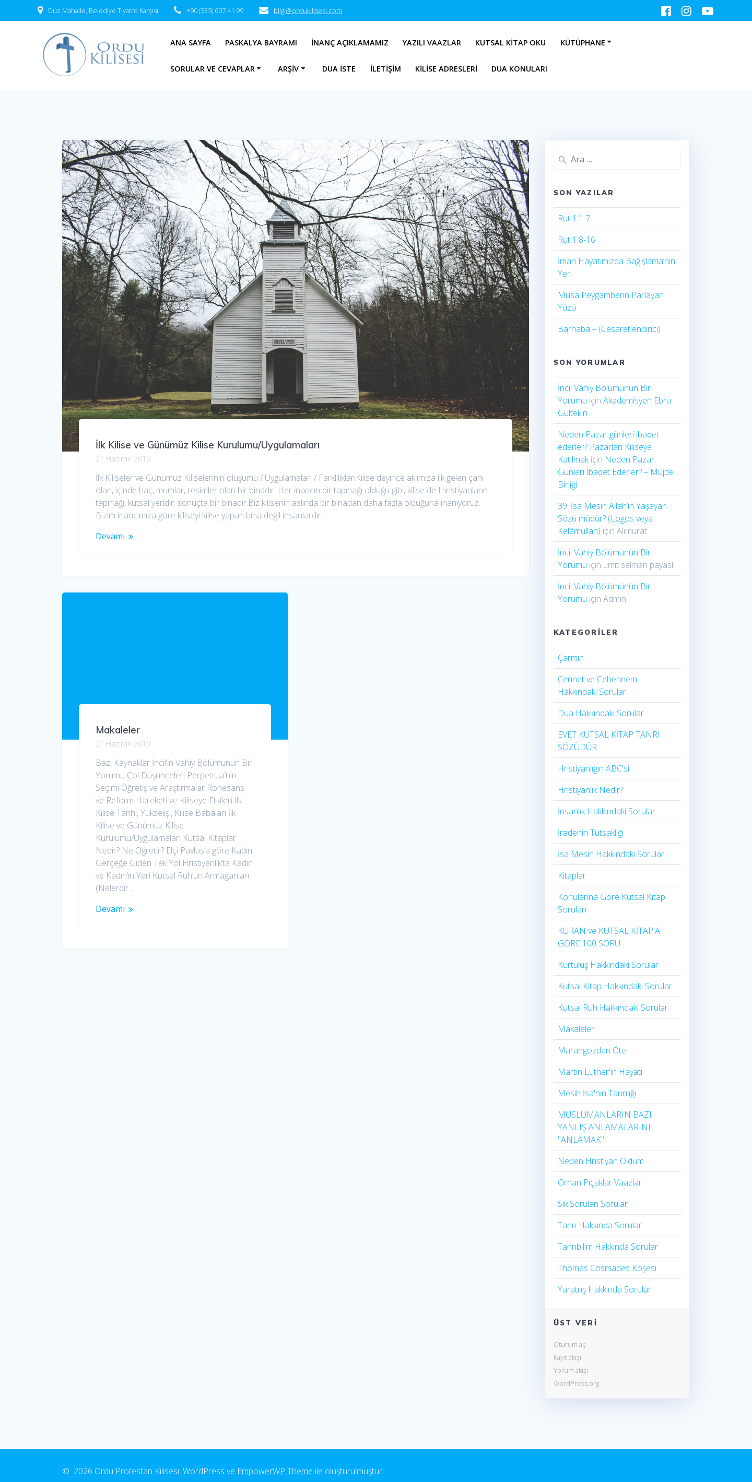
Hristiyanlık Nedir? (590, 790)
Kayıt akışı (567, 1357)
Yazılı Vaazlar (432, 43)
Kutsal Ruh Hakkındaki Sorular (613, 1007)
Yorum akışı (571, 1370)
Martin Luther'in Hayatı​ (600, 1071)
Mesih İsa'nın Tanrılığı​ (597, 1093)
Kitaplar (572, 875)
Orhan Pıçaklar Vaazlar (600, 1182)
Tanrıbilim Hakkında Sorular (608, 1246)
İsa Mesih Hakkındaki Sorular (611, 854)
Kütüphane (582, 43)
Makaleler (118, 641)
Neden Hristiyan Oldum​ (601, 1161)
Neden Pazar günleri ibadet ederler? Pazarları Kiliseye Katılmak (608, 447)
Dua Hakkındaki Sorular (601, 713)
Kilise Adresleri (446, 69)
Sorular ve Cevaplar (212, 69)
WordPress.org (576, 1383)
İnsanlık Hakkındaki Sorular (606, 811)
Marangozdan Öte (592, 1050)
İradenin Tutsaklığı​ (591, 832)
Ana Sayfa (190, 43)
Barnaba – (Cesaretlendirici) (609, 329)
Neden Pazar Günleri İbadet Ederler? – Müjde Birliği (616, 472)
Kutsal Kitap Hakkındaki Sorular (615, 986)
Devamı (110, 536)
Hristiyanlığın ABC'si (593, 768)
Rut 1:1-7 (574, 218)
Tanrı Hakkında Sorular (600, 1225)
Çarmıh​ (571, 657)
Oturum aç (569, 1344)
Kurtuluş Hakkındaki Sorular (608, 964)
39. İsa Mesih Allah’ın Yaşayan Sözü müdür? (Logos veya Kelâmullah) (612, 518)
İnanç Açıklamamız (350, 43)
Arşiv (288, 69)
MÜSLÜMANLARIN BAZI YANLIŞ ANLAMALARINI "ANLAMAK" (605, 1127)
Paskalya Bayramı (261, 43)
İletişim (385, 69)
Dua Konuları (519, 69)
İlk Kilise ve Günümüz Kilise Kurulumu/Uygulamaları (208, 445)
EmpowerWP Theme (275, 1471)
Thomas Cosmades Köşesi (607, 1268)
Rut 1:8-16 (576, 239)
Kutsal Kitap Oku (510, 43)
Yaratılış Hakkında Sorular (604, 1289)
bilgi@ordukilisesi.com (308, 10)
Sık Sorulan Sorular (593, 1204)
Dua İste (339, 69)
